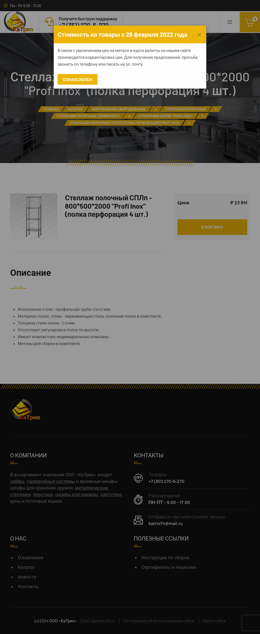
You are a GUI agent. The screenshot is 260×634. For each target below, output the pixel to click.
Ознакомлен (77, 79)
